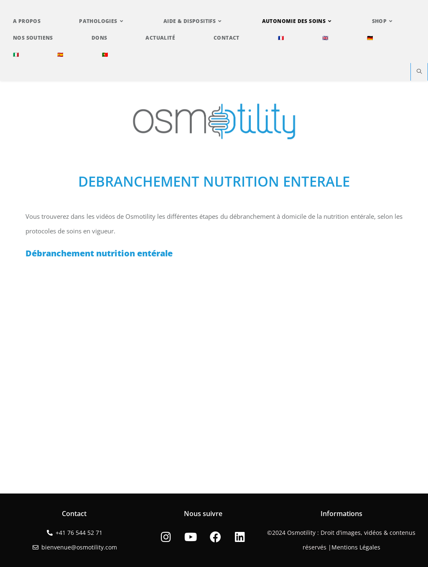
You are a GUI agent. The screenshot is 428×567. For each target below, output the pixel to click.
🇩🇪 (370, 38)
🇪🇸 (60, 54)
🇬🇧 (325, 38)
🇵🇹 (105, 54)
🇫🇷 (281, 38)
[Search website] (419, 72)
